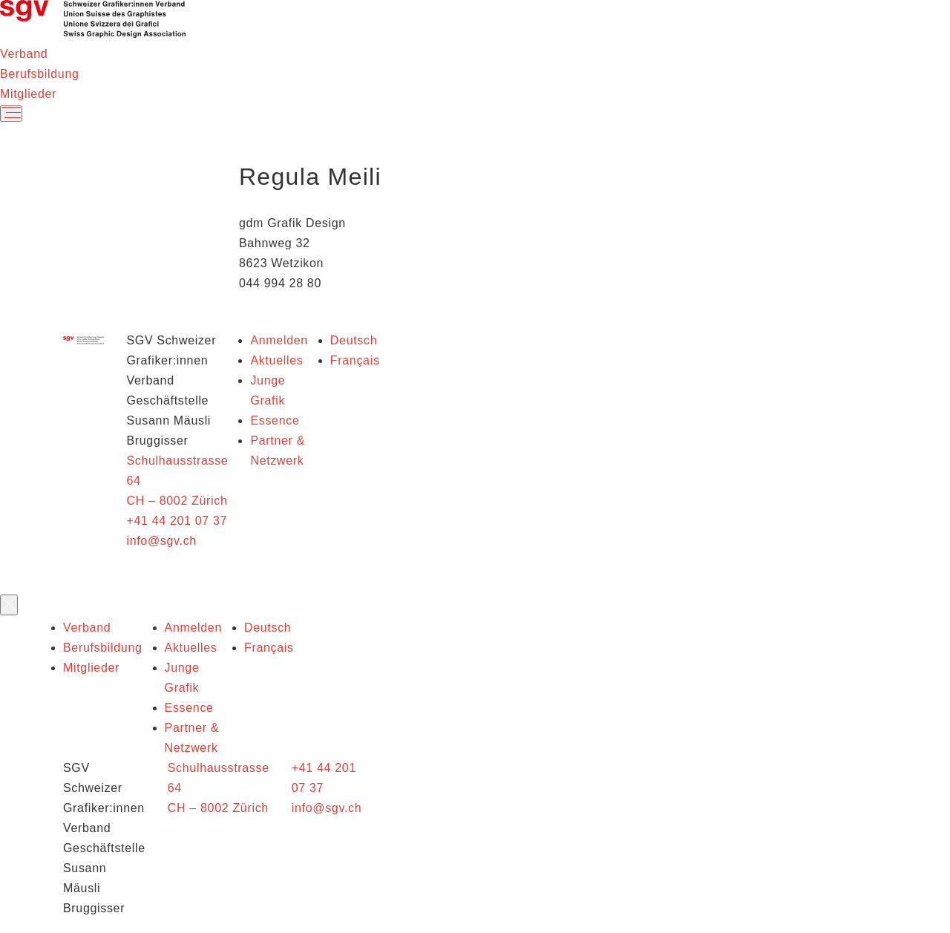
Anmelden (278, 340)
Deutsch (353, 340)
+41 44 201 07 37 (176, 520)
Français (355, 360)
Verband (24, 54)
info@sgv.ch (161, 540)
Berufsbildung (39, 74)
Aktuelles (276, 360)
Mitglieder (28, 94)
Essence (274, 420)
